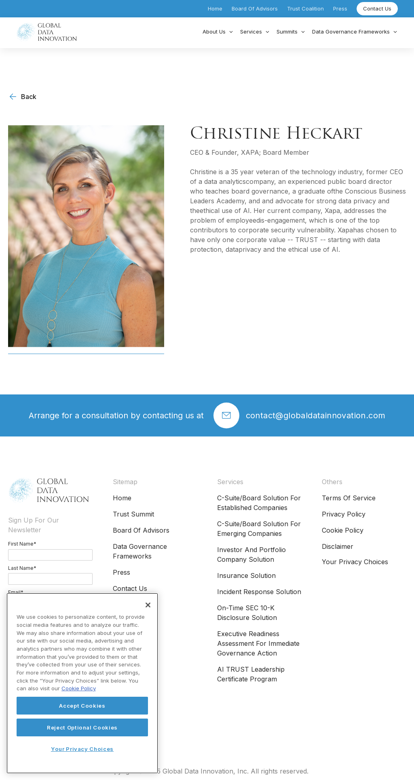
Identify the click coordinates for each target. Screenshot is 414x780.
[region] (82, 683)
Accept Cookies (82, 705)
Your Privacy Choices (355, 562)
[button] (218, 32)
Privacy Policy (343, 514)
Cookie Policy (342, 530)
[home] (46, 32)
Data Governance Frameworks (140, 551)
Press (340, 8)
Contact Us (377, 8)
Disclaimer (337, 546)
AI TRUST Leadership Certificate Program (251, 674)
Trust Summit (133, 514)
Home (215, 8)
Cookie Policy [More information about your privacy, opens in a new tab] (78, 688)
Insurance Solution (246, 575)
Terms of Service (349, 498)
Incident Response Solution (259, 592)
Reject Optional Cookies (82, 727)
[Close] (148, 605)
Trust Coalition (305, 8)
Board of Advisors (255, 8)
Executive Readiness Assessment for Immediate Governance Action (258, 643)
